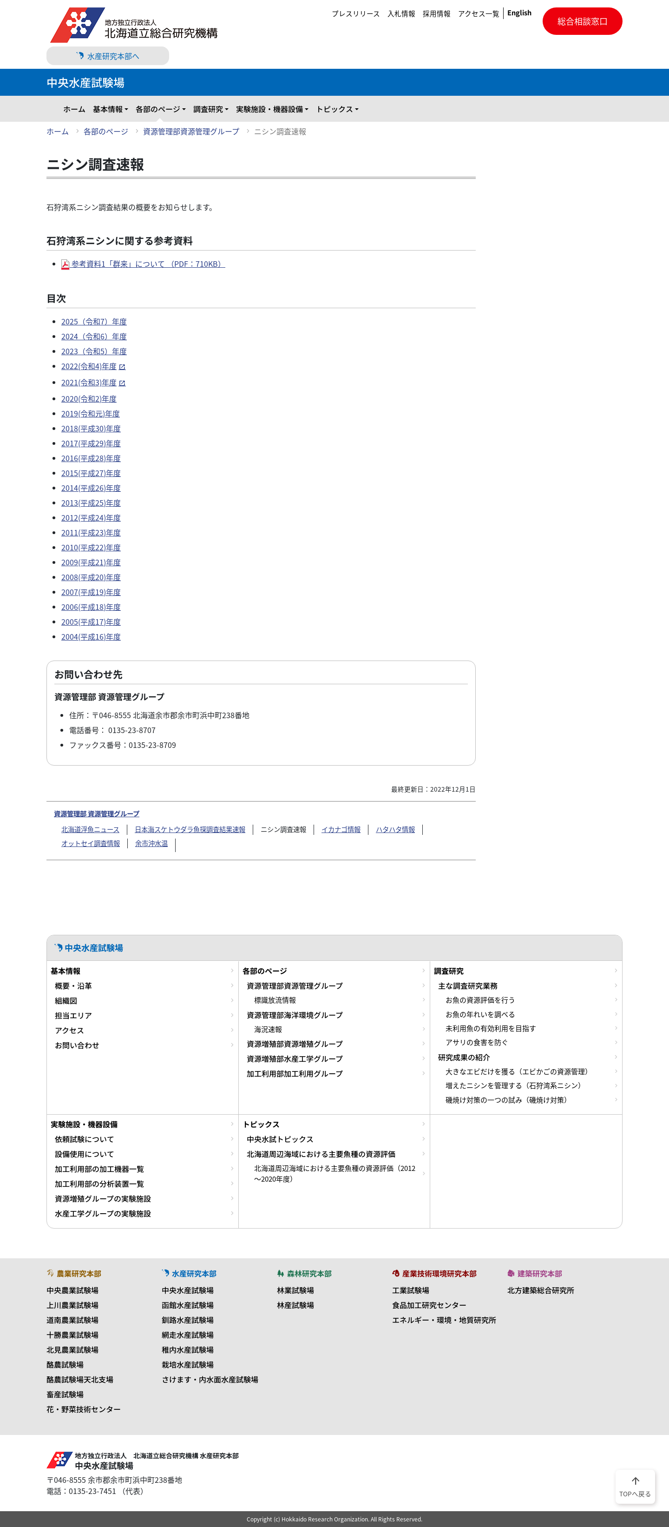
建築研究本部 (534, 1273)
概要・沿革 (73, 985)
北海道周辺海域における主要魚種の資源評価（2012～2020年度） (334, 1173)
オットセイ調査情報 (90, 843)
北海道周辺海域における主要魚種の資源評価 (321, 1153)
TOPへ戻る (635, 1486)
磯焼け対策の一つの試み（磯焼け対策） (508, 1100)
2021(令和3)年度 (89, 382)
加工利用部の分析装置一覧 (99, 1183)
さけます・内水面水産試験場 (210, 1379)
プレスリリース (356, 13)
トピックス (334, 108)
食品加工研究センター (429, 1304)
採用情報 (437, 13)
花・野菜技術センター (83, 1409)
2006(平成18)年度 (91, 606)
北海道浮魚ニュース (90, 829)
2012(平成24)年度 (91, 517)
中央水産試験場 (188, 1290)
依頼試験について (84, 1138)
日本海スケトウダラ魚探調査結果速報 (190, 829)
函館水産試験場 (188, 1304)
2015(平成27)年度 (91, 472)
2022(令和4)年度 (89, 365)
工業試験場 (410, 1290)
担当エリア (73, 1015)
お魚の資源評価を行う (480, 1000)
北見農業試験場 (72, 1349)
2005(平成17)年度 (91, 621)
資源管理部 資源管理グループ (96, 813)
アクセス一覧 (478, 13)
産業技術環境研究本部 (434, 1273)
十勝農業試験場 (72, 1334)
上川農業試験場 (72, 1304)
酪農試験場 (65, 1364)
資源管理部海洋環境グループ (295, 1014)
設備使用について (84, 1153)
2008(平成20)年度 (91, 576)
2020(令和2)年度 (89, 398)
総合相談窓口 (583, 21)
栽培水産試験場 (188, 1364)
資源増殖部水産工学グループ (295, 1058)
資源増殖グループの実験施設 (103, 1198)
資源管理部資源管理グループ (191, 131)
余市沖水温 (151, 843)
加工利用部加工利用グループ (295, 1073)
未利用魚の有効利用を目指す (491, 1028)
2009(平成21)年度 (91, 562)
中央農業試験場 (72, 1290)
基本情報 (108, 108)
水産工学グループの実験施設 (103, 1213)
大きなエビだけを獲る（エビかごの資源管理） (519, 1071)
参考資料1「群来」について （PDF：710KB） (143, 263)
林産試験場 (295, 1304)
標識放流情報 (275, 1000)
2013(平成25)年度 (91, 502)
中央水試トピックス (280, 1138)
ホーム (74, 108)
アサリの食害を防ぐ (477, 1042)
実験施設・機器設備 (269, 108)
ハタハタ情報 (395, 829)
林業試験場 (295, 1290)
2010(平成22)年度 (91, 547)
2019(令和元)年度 (90, 413)
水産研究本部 (189, 1273)
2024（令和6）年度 (94, 336)
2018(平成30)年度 (91, 428)
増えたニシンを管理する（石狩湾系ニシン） (515, 1085)
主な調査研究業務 (468, 985)
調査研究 (208, 108)
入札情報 (401, 13)
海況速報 (268, 1029)
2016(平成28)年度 (91, 457)
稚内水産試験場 (188, 1349)
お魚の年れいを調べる (480, 1014)
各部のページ (158, 108)
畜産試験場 (65, 1394)
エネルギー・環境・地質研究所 (444, 1319)
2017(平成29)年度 (91, 443)
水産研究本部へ (107, 55)
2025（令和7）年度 (94, 321)
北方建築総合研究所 (540, 1290)
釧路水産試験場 (188, 1319)
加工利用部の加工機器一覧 (99, 1168)
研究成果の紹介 (464, 1057)
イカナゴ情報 (341, 829)
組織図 (66, 1000)
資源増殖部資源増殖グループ (295, 1043)
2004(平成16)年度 (91, 636)
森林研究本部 (304, 1273)
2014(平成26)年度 (91, 487)
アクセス (69, 1030)
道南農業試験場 (72, 1319)
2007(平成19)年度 (91, 591)
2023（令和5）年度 (94, 351)
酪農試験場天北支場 (79, 1379)
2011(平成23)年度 (91, 532)
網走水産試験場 (188, 1334)
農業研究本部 (73, 1273)
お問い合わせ (77, 1045)
